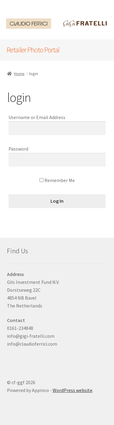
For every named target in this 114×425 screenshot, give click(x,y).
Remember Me (57, 180)
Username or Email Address (37, 117)
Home (19, 73)
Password (18, 149)
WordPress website (72, 390)
